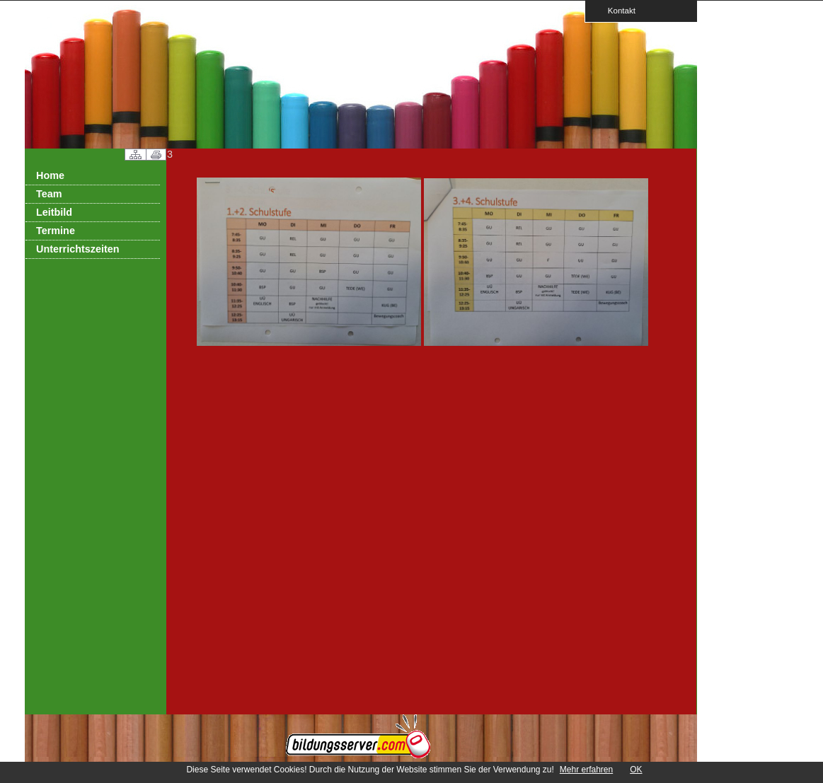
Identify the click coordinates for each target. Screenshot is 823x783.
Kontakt (617, 10)
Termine (55, 230)
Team (49, 193)
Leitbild (54, 212)
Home (50, 175)
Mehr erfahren (586, 770)
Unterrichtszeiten (78, 249)
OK (636, 770)
